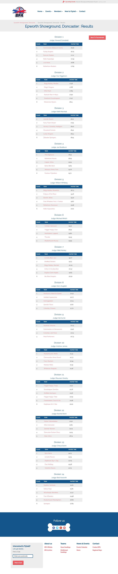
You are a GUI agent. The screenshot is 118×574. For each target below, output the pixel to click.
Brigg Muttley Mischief (51, 265)
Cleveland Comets (49, 130)
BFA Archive (48, 550)
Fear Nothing (49, 464)
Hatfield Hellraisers (51, 226)
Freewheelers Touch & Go (52, 400)
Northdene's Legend (51, 233)
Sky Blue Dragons (50, 276)
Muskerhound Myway (51, 241)
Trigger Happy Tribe (50, 397)
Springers (47, 503)
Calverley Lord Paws (50, 333)
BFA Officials (48, 547)
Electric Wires (48, 197)
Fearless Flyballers (51, 173)
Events (48, 11)
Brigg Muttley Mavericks (51, 190)
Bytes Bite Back (50, 166)
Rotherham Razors (51, 158)
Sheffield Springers (50, 393)
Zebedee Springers (49, 137)
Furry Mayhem (48, 361)
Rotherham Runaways (50, 205)
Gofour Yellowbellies (50, 421)
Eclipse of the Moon (49, 194)
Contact (82, 11)
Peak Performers (49, 336)
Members (58, 11)
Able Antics (48, 436)
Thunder (47, 237)
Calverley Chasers (49, 308)
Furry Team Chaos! (49, 123)
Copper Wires (49, 162)
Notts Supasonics (49, 209)
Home (40, 11)
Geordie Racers (48, 119)
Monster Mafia (48, 365)
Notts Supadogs (48, 59)
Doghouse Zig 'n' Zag (51, 460)
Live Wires (46, 62)
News (78, 550)
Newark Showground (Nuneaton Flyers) (87, 1)
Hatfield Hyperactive (50, 297)
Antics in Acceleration (51, 269)
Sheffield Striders (49, 261)
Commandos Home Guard (52, 357)
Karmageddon (48, 301)
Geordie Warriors (49, 428)
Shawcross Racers (50, 102)
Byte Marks (48, 453)
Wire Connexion (49, 425)
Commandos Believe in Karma (53, 48)
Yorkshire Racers (50, 468)
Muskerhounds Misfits (51, 354)
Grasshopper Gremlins (51, 389)
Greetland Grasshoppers (52, 98)
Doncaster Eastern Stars (52, 432)
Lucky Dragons (48, 134)
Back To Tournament (97, 37)
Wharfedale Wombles (51, 492)
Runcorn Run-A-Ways (51, 94)
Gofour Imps (48, 489)
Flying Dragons (48, 51)
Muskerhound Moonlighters (52, 500)
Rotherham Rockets (49, 66)
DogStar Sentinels (49, 485)
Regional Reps (97, 550)
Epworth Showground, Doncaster (24, 22)
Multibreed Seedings (64, 551)
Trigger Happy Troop (51, 385)
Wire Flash (47, 91)
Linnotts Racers (50, 457)
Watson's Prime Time (51, 169)
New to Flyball (71, 11)
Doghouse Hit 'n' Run (50, 404)
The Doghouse (49, 155)
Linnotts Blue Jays (50, 258)
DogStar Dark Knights (51, 272)
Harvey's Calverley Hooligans (52, 126)
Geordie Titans (48, 304)
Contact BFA (97, 547)
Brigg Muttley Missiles (51, 83)
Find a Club (18, 563)
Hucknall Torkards (49, 325)
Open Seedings (65, 547)
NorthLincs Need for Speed (52, 293)
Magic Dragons (49, 87)
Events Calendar (82, 547)
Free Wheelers (48, 496)
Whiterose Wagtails (50, 368)
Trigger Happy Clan (51, 229)
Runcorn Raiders (48, 55)
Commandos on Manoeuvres (53, 329)
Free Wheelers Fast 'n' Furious (53, 201)
